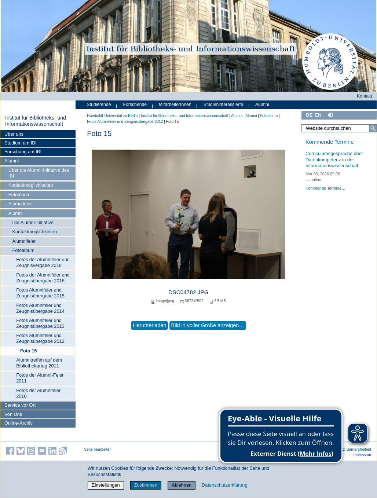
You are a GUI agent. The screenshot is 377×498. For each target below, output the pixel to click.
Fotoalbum (19, 194)
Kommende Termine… (325, 188)
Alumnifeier (20, 203)
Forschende (135, 104)
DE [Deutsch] (309, 115)
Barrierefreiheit (359, 449)
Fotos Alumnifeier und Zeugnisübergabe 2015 (40, 293)
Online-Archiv (18, 423)
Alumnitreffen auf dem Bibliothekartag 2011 (39, 363)
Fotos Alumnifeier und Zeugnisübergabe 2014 (40, 308)
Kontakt (364, 96)
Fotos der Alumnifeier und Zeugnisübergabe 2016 (43, 277)
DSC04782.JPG (188, 292)
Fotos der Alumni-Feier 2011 (39, 378)
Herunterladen (149, 325)
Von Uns (13, 414)
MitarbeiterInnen (175, 104)
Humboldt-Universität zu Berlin (112, 116)
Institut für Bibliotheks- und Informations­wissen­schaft (35, 121)
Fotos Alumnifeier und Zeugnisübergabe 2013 (40, 323)
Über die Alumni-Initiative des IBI (38, 173)
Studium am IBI (20, 143)
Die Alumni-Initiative (32, 222)
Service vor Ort (20, 405)
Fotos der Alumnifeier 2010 (38, 393)
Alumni (11, 161)
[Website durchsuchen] (339, 128)
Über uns (13, 134)
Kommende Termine (329, 142)
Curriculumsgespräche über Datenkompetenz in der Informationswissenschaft (334, 159)
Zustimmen (145, 485)
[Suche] (373, 128)
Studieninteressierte (223, 104)
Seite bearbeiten (97, 449)
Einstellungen (106, 485)
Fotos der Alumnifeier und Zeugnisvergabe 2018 (43, 262)
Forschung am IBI (22, 151)
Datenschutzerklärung (224, 485)
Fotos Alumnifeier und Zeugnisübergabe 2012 (40, 338)
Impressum (361, 455)
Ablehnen (181, 485)
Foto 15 (28, 351)
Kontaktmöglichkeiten (30, 185)
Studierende (99, 104)
